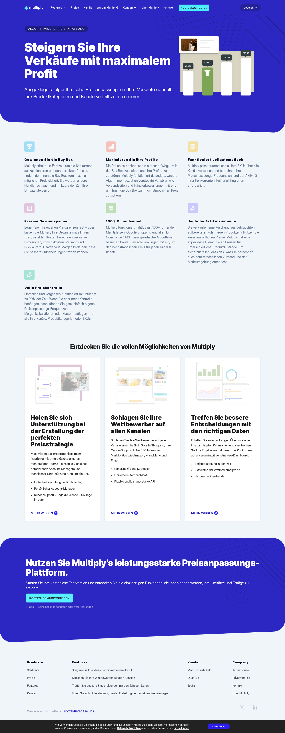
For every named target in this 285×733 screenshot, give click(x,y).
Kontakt (168, 7)
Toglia (191, 685)
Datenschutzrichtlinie (129, 728)
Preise (75, 7)
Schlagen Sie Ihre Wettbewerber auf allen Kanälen (103, 678)
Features (58, 7)
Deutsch (251, 7)
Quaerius (193, 678)
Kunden (130, 7)
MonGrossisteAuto (200, 670)
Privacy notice (241, 678)
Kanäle (88, 7)
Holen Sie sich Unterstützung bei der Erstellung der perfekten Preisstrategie (120, 693)
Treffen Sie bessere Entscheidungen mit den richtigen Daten (110, 685)
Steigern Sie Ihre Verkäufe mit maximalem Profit (102, 670)
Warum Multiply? (107, 7)
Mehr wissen (44, 513)
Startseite (33, 670)
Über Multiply (150, 7)
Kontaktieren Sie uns (79, 711)
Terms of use (240, 670)
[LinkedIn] (255, 711)
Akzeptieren (218, 726)
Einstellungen (181, 728)
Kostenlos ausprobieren (49, 598)
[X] (242, 711)
